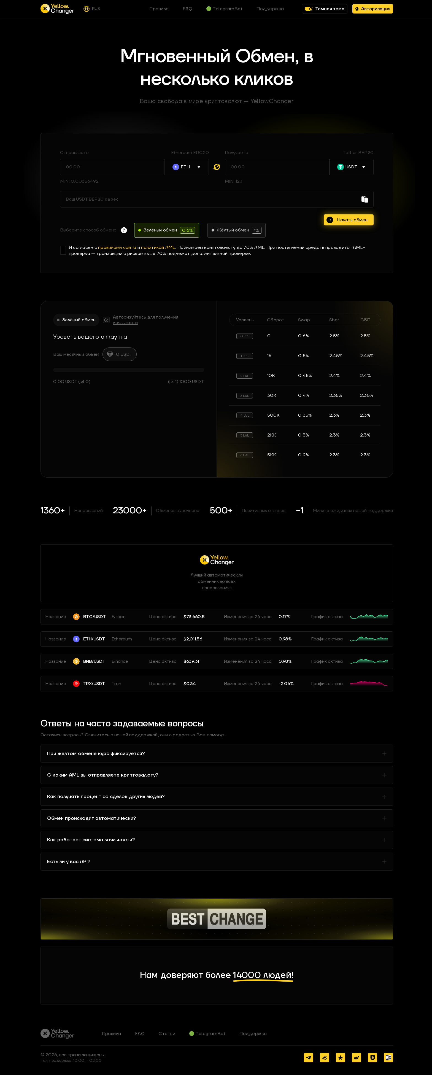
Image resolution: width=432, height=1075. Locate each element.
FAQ (140, 1033)
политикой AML (158, 247)
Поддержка (253, 1033)
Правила (111, 1033)
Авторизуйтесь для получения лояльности (145, 319)
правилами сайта (117, 247)
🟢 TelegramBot (207, 1033)
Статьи (166, 1033)
